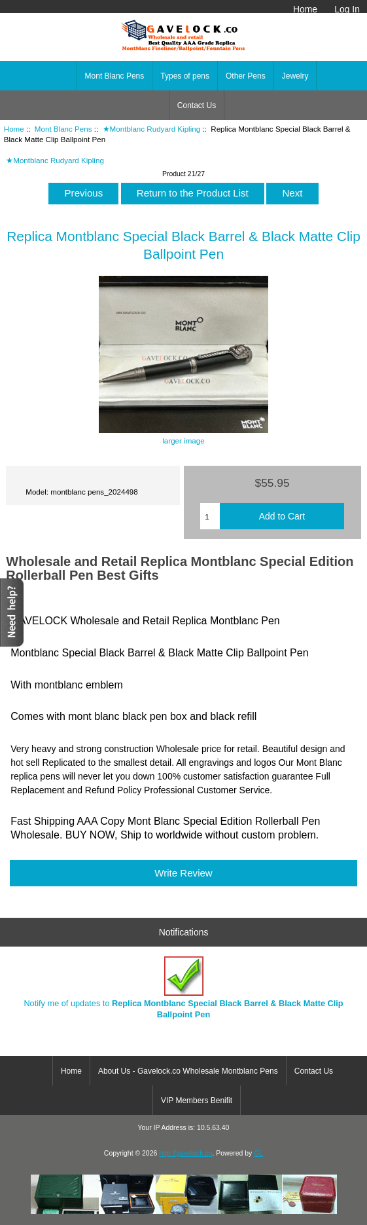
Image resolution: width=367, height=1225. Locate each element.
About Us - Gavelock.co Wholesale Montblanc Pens (188, 1071)
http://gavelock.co (185, 1153)
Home (305, 9)
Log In (347, 9)
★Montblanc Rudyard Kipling (152, 128)
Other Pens (246, 76)
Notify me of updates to (183, 987)
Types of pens (184, 76)
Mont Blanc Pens (63, 128)
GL (258, 1153)
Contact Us (196, 105)
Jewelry (295, 76)
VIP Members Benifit (196, 1100)
